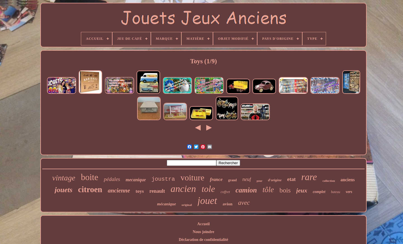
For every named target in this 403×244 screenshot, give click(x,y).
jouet (207, 200)
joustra (163, 179)
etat (291, 179)
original (187, 204)
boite (89, 177)
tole (208, 189)
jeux (301, 190)
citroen (90, 189)
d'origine (275, 180)
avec (244, 202)
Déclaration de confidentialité (203, 240)
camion (246, 190)
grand (232, 180)
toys (140, 191)
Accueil (203, 224)
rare (309, 177)
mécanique (166, 204)
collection (328, 180)
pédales (112, 179)
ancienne (119, 190)
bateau (335, 192)
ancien (183, 188)
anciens (348, 179)
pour (260, 180)
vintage (63, 177)
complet (319, 192)
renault (157, 191)
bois (285, 190)
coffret (225, 192)
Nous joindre (203, 232)
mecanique (136, 179)
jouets (63, 190)
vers (349, 192)
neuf (246, 179)
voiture (192, 177)
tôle (268, 189)
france (216, 179)
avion (228, 204)
